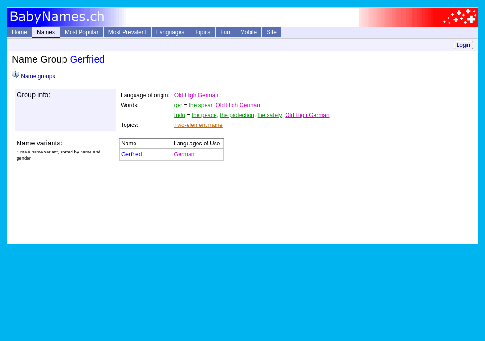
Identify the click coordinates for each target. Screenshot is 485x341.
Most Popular (82, 32)
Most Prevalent (127, 32)
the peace (204, 115)
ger (178, 105)
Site (272, 32)
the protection (237, 115)
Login (463, 45)
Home (19, 32)
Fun (225, 32)
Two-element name (198, 125)
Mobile (248, 32)
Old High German (196, 95)
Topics (202, 32)
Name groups (38, 76)
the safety (270, 115)
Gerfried (131, 154)
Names (46, 32)
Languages (170, 32)
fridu (179, 115)
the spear (201, 105)
